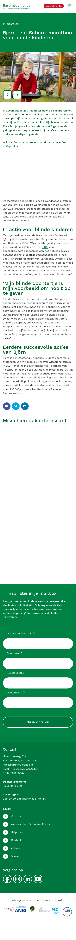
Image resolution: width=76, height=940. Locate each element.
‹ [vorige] (7, 94)
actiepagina (10, 146)
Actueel (16, 848)
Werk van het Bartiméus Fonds (30, 824)
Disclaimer (43, 900)
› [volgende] (17, 94)
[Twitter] (16, 406)
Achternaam (16, 692)
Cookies (60, 900)
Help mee (17, 832)
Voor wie (16, 816)
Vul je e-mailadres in (21, 633)
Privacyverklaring (21, 900)
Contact (16, 840)
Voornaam (15, 653)
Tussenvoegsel (15, 672)
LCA (45, 246)
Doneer (15, 856)
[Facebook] (7, 406)
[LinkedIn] (25, 406)
